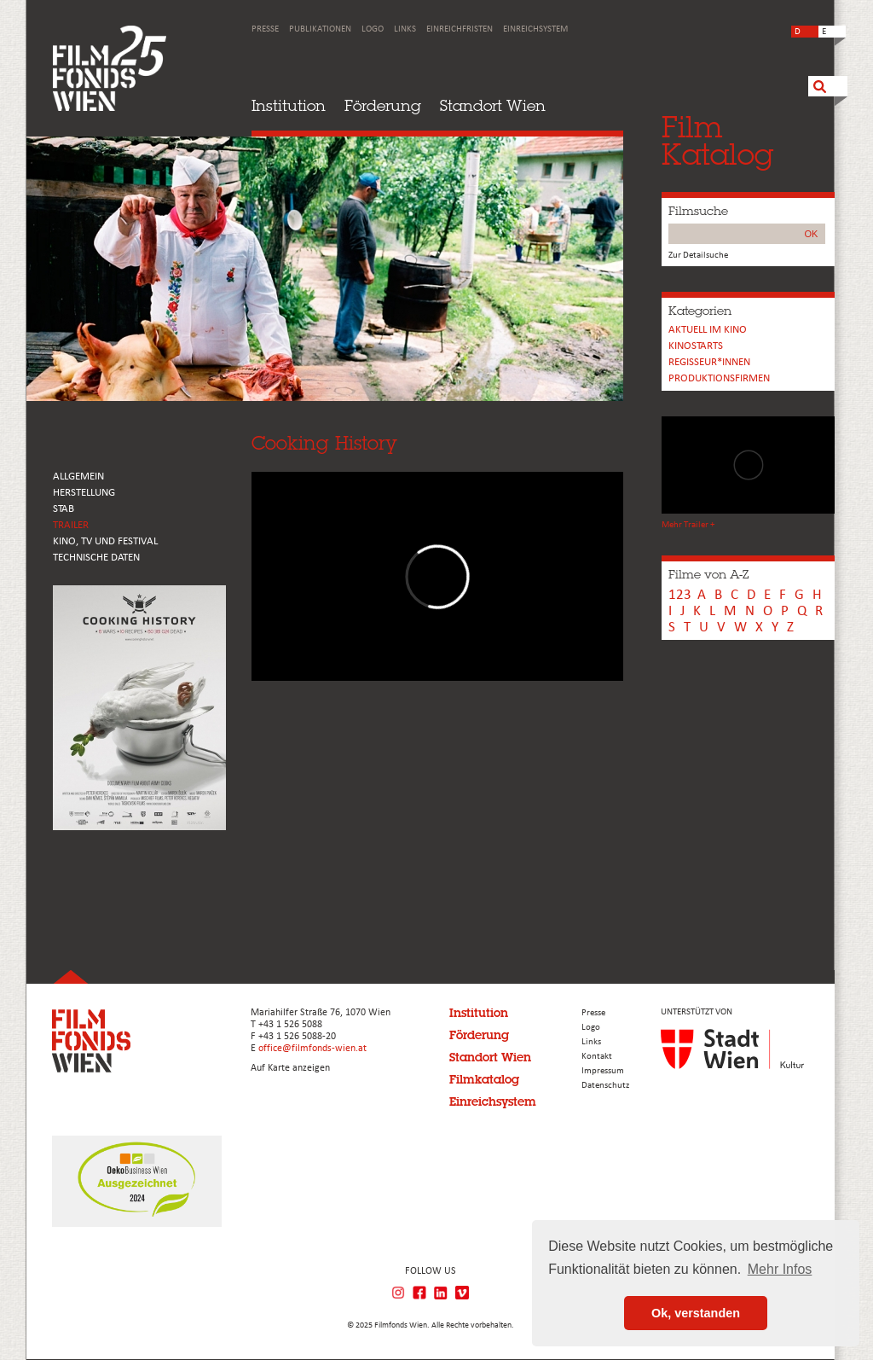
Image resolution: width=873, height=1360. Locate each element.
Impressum (602, 1071)
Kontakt (596, 1056)
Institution (288, 105)
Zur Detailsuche (698, 255)
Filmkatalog (484, 1079)
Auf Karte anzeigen (290, 1068)
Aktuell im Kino (707, 329)
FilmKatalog (717, 140)
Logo (372, 29)
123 (679, 595)
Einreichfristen (459, 29)
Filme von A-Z (708, 574)
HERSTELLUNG (84, 492)
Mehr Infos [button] (780, 1269)
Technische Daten (96, 557)
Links (405, 29)
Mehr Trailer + (688, 525)
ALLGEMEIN (78, 476)
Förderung (382, 105)
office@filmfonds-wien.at (312, 1048)
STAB (63, 508)
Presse (265, 29)
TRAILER (71, 525)
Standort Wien (493, 105)
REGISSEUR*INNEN (709, 362)
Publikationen (320, 29)
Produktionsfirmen (719, 378)
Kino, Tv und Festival (105, 541)
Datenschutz (605, 1085)
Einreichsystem (535, 29)
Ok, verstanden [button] (695, 1313)
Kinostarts (695, 346)
